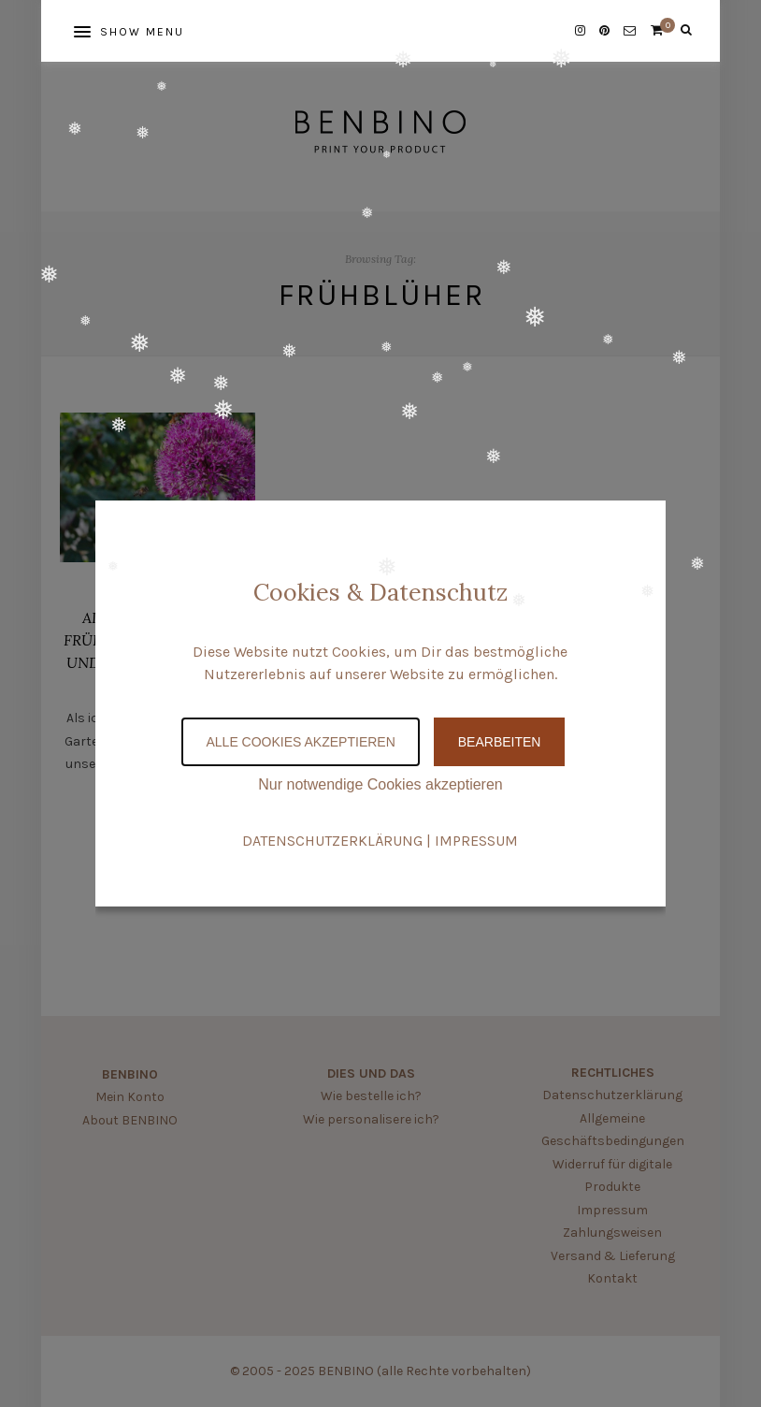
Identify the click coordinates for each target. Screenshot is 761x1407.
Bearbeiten (499, 741)
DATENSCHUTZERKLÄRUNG (332, 840)
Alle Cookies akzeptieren (300, 741)
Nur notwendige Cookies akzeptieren (380, 784)
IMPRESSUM (476, 840)
